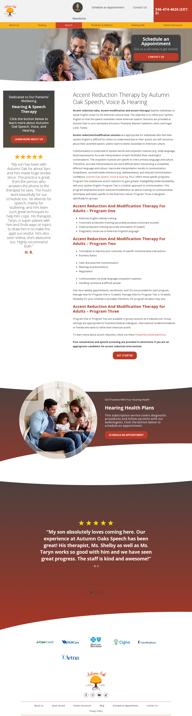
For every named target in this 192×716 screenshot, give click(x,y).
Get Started (125, 355)
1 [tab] (91, 592)
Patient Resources (173, 25)
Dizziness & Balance (102, 25)
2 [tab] (96, 592)
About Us (14, 25)
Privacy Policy (96, 695)
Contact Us (140, 7)
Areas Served (58, 689)
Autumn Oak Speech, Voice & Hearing (107, 176)
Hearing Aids (138, 25)
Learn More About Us (29, 139)
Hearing (42, 25)
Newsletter (79, 18)
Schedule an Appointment (108, 7)
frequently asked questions (150, 334)
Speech (69, 25)
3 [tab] (100, 592)
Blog (102, 689)
